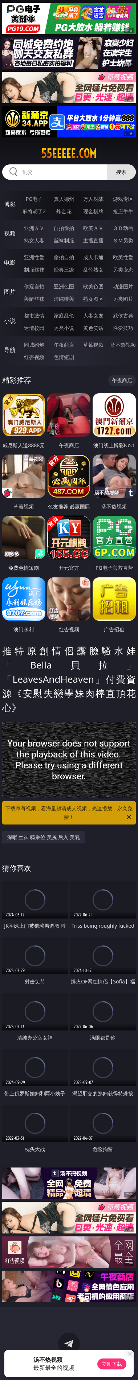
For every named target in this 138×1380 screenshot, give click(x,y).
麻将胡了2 (34, 211)
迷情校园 (34, 327)
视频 (10, 233)
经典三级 (64, 269)
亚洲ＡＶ (34, 228)
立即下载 (112, 1363)
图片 (10, 292)
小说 (10, 321)
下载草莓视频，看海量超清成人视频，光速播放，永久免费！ (69, 813)
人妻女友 (93, 315)
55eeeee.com (69, 153)
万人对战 (93, 198)
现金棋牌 (93, 211)
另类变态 (123, 269)
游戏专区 (123, 198)
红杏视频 (34, 357)
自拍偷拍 (64, 228)
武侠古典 (123, 315)
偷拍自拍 (64, 257)
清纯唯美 (64, 298)
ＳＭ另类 (123, 240)
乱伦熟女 (93, 269)
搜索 (121, 171)
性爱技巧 (123, 327)
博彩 (10, 204)
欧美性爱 (123, 257)
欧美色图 (93, 286)
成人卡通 (93, 257)
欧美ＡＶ (93, 228)
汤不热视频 (123, 344)
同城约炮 (34, 344)
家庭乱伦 (64, 315)
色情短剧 (64, 357)
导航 (10, 350)
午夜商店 (64, 344)
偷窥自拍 (34, 286)
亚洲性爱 (34, 257)
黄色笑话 (93, 327)
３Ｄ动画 (123, 228)
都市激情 (34, 315)
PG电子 (34, 198)
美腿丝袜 (34, 298)
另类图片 (123, 298)
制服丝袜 (34, 269)
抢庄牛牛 (123, 211)
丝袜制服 (64, 240)
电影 (10, 262)
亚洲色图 (64, 286)
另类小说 (64, 327)
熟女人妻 (34, 240)
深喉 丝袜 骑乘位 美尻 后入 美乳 (43, 837)
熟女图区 (93, 298)
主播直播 (93, 240)
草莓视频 (93, 344)
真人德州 (64, 198)
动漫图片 (123, 286)
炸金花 (64, 211)
